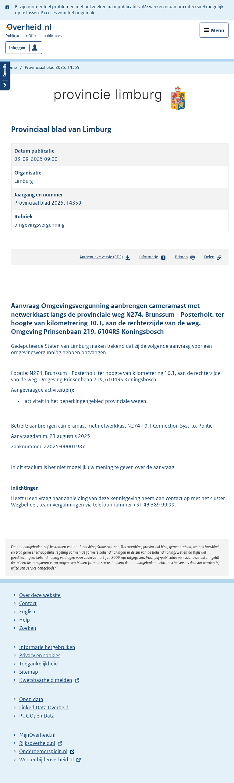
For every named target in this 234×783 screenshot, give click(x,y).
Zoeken (27, 628)
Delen (213, 257)
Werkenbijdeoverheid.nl (46, 759)
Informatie (152, 257)
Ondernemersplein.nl (43, 751)
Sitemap (28, 671)
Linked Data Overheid (44, 707)
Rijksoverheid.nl (37, 743)
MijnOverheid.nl (37, 735)
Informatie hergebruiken (47, 647)
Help (24, 619)
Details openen (5, 75)
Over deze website (40, 595)
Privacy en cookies (39, 655)
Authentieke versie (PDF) (105, 258)
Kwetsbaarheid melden (45, 680)
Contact (28, 603)
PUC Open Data (37, 715)
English (27, 611)
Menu (217, 30)
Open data (31, 699)
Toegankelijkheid (38, 663)
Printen (185, 257)
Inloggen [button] (17, 47)
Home (11, 67)
